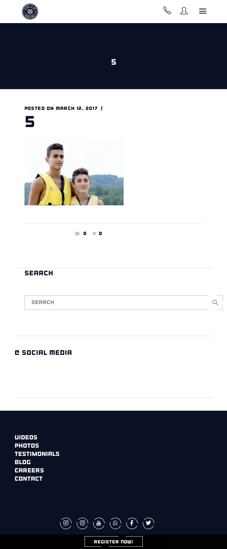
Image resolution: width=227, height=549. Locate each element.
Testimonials (37, 454)
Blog (23, 463)
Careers (29, 471)
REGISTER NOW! (113, 542)
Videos (26, 438)
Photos (27, 446)
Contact (29, 479)
